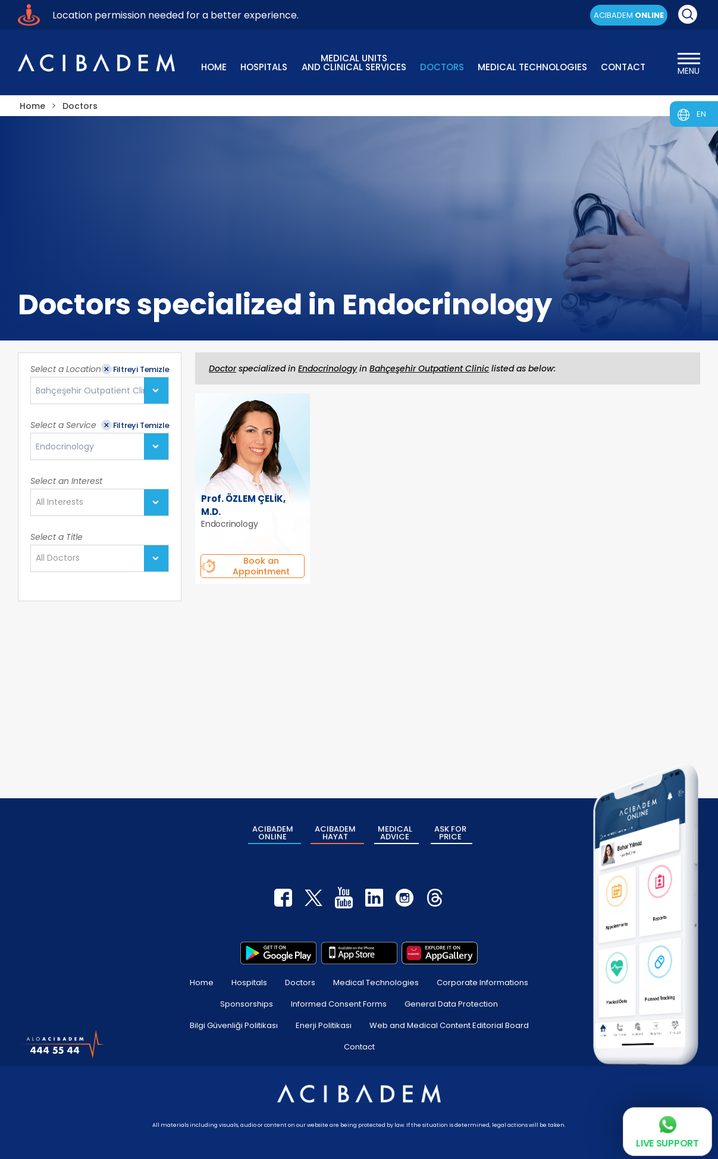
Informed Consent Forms (339, 1004)
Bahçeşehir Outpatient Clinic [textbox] (95, 390)
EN (701, 114)
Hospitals (249, 982)
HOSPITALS (263, 67)
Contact (359, 1046)
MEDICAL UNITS (354, 61)
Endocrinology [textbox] (65, 446)
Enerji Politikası (324, 1025)
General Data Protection (451, 1004)
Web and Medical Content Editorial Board (449, 1025)
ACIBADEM (629, 15)
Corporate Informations (482, 982)
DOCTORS (442, 67)
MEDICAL (395, 833)
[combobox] (99, 390)
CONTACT (623, 67)
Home (202, 982)
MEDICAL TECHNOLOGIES (532, 67)
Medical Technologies (376, 982)
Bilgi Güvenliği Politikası (234, 1025)
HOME (214, 67)
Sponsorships (246, 1004)
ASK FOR (450, 833)
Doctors (300, 982)
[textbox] (63, 502)
